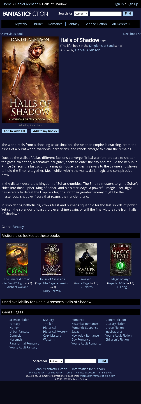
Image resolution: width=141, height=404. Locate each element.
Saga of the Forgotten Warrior (52, 283)
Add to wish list (14, 131)
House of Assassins (52, 279)
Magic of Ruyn (120, 279)
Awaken (86, 279)
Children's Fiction (117, 339)
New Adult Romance (85, 336)
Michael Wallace (17, 287)
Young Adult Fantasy (23, 347)
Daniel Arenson (87, 50)
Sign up (132, 4)
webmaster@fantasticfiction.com (97, 375)
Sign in (119, 4)
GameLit (15, 336)
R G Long (121, 287)
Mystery (21, 24)
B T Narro (86, 287)
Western (49, 339)
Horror (14, 328)
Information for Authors (88, 369)
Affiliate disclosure (85, 372)
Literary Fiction (115, 324)
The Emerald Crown (17, 279)
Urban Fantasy (19, 332)
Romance (55, 24)
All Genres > (122, 24)
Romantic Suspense (84, 328)
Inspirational (113, 332)
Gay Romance (80, 339)
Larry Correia (52, 291)
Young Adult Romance (86, 343)
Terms (69, 372)
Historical (49, 328)
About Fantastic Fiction (51, 369)
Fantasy (73, 24)
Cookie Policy (55, 372)
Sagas (75, 332)
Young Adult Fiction (118, 336)
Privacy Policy (36, 372)
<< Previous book (11, 34)
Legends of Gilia (116, 283)
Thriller (37, 24)
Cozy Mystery (52, 336)
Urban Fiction (114, 328)
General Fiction (115, 320)
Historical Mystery (55, 332)
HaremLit (16, 339)
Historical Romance (84, 324)
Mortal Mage (82, 283)
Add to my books (45, 131)
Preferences (105, 372)
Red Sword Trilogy (13, 283)
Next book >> (132, 34)
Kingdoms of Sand (101, 46)
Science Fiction (95, 24)
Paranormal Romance (24, 343)
